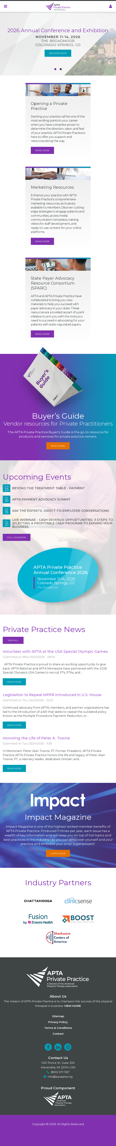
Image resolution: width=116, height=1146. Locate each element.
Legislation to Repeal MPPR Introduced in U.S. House (52, 695)
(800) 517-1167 (60, 1072)
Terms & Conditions (58, 1027)
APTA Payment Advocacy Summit (41, 499)
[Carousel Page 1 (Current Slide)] (55, 69)
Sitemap (58, 1016)
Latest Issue (58, 853)
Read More (42, 150)
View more (72, 1006)
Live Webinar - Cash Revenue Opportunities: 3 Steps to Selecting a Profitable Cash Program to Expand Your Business (62, 523)
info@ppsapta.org (60, 1076)
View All (13, 640)
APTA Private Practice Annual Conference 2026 (61, 570)
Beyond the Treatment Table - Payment (48, 488)
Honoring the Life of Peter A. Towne (36, 738)
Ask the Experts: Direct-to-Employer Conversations (60, 511)
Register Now (58, 53)
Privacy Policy (58, 1022)
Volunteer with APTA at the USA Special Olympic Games (55, 651)
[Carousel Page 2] (61, 69)
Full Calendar (16, 537)
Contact (58, 1033)
